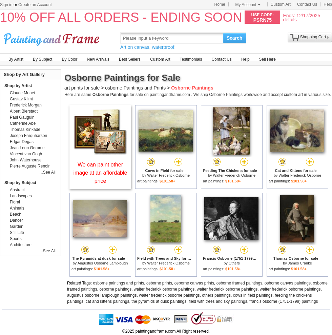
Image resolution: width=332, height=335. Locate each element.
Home (219, 4)
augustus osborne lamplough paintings (102, 295)
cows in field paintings (253, 295)
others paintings (216, 295)
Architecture (21, 244)
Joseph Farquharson (28, 135)
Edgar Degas (22, 141)
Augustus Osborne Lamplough (103, 263)
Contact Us (307, 4)
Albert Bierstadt (24, 111)
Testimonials (191, 59)
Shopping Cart (313, 37)
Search (235, 38)
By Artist (15, 59)
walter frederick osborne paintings (164, 289)
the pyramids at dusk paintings (158, 301)
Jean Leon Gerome (27, 147)
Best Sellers (130, 59)
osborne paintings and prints (118, 283)
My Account (248, 4)
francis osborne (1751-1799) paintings (283, 301)
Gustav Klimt (21, 99)
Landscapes (21, 196)
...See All (48, 172)
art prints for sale (82, 88)
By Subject (42, 59)
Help (328, 4)
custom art (293, 94)
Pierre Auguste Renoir (29, 166)
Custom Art (281, 4)
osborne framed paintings (239, 283)
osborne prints (159, 283)
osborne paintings (115, 289)
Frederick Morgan (26, 105)
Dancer (16, 220)
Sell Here (267, 59)
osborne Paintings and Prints (135, 88)
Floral (15, 202)
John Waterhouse (26, 160)
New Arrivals (98, 59)
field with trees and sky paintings (218, 301)
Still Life (17, 232)
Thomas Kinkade (25, 129)
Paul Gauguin (22, 117)
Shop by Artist (18, 85)
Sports (16, 238)
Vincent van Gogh (26, 154)
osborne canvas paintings (288, 283)
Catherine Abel (23, 123)
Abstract (17, 190)
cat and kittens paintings (107, 301)
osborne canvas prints (194, 283)
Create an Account (35, 4)
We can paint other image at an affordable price (100, 173)
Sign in (6, 4)
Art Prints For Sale (52, 38)
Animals (17, 208)
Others (234, 263)
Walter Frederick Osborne (168, 175)
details (289, 19)
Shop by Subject (20, 182)
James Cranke (300, 263)
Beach (15, 214)
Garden (16, 226)
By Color (69, 59)
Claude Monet (22, 93)
